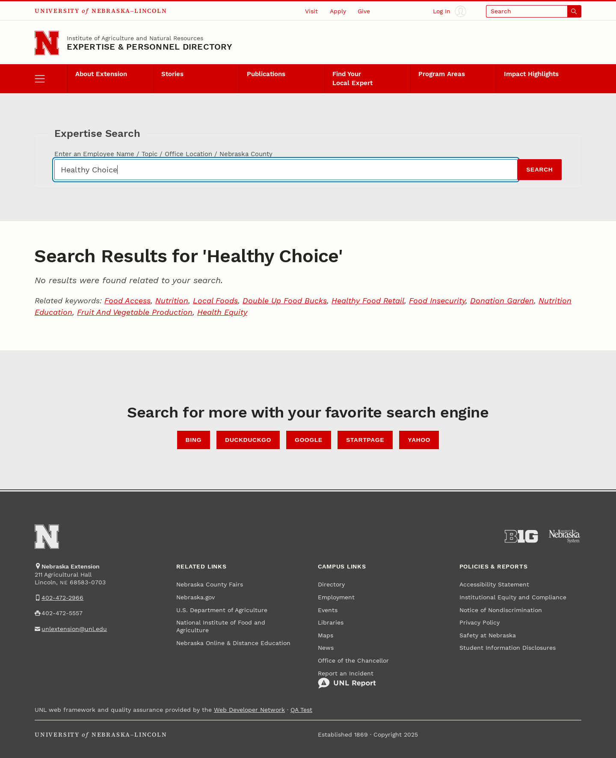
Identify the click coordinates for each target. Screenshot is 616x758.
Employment (336, 597)
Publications (266, 74)
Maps (325, 635)
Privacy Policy (479, 622)
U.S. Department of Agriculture (221, 610)
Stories (172, 74)
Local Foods (215, 300)
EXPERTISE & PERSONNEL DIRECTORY (149, 46)
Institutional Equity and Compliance (512, 597)
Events (328, 610)
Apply (338, 11)
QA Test (301, 709)
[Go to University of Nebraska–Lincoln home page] (47, 43)
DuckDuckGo (248, 440)
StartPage (365, 440)
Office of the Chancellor (353, 660)
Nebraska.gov (195, 597)
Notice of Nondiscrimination (500, 610)
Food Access (127, 300)
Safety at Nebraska (487, 635)
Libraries (331, 622)
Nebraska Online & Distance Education (233, 643)
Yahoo (419, 440)
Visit (311, 11)
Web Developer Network (249, 709)
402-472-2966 (62, 597)
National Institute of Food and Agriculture (220, 626)
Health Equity (222, 312)
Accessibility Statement (494, 584)
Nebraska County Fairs (209, 584)
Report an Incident (347, 679)
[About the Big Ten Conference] (521, 536)
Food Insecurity (437, 300)
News (326, 647)
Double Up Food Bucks (285, 300)
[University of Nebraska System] (564, 536)
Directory (331, 584)
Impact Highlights (531, 74)
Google (309, 440)
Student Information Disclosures (507, 647)
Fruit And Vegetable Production (134, 312)
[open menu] (51, 78)
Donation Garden (502, 300)
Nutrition (171, 300)
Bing (193, 440)
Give (364, 11)
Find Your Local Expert (352, 78)
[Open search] (533, 11)
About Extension (101, 74)
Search (539, 169)
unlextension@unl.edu (74, 628)
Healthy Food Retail (368, 300)
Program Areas (441, 74)
